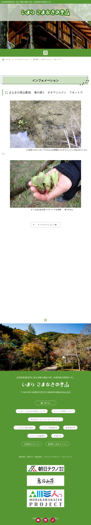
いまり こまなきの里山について (31, 411)
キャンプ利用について (63, 411)
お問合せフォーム (31, 444)
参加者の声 (70, 428)
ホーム (6, 59)
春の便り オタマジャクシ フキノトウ (47, 59)
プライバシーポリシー (52, 457)
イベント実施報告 (37, 436)
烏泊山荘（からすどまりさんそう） (45, 419)
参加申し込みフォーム (57, 444)
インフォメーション (22, 59)
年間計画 (57, 436)
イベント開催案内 (49, 428)
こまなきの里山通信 (24, 428)
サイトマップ (67, 457)
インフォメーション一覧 (46, 225)
